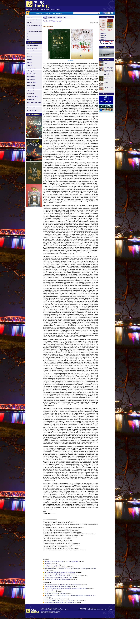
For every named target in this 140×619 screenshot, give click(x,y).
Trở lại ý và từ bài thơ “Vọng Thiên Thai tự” (55, 593)
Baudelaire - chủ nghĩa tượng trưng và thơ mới (56, 566)
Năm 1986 (103, 39)
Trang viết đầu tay (31, 82)
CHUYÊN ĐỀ (30, 93)
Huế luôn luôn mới (32, 20)
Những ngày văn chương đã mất (52, 565)
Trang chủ (29, 17)
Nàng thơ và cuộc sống (50, 591)
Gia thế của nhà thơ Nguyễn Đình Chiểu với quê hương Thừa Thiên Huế (62, 600)
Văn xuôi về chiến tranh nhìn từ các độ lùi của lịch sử (57, 579)
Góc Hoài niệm (31, 88)
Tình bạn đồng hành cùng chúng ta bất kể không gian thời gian (59, 602)
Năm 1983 (103, 33)
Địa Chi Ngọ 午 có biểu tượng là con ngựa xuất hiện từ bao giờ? (60, 572)
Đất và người (30, 71)
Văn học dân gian (31, 68)
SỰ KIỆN (29, 22)
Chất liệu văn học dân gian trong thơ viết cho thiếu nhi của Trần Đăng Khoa (63, 584)
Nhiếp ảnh (29, 65)
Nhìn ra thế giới (31, 76)
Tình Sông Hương (31, 107)
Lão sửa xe (106, 82)
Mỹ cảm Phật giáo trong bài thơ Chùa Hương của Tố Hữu (58, 577)
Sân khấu (29, 59)
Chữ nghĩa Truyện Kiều (50, 590)
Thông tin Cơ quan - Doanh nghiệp (34, 104)
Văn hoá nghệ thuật (32, 48)
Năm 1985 (103, 37)
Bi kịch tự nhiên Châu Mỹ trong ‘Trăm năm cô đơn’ (57, 574)
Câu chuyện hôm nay (32, 45)
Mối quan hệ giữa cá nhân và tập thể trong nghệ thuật (57, 586)
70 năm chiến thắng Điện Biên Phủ (34, 32)
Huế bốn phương (31, 73)
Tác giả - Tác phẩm (32, 110)
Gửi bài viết (47, 13)
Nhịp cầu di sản (31, 79)
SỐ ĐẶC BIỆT (30, 91)
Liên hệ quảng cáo (57, 13)
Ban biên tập (39, 13)
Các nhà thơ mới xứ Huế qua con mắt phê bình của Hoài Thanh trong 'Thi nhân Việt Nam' (66, 588)
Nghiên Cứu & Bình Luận (34, 42)
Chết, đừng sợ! (48, 563)
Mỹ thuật (29, 62)
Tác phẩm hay (30, 99)
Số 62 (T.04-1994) (102, 30)
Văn (28, 36)
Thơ (28, 39)
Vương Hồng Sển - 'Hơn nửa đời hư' (53, 599)
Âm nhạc (29, 56)
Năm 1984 (103, 35)
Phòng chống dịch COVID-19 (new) (34, 27)
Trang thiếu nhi (31, 85)
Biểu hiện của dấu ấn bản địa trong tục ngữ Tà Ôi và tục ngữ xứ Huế (61, 561)
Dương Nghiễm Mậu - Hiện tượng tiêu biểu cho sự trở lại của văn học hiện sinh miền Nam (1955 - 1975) (70, 595)
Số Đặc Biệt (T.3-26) (109, 30)
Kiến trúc (29, 53)
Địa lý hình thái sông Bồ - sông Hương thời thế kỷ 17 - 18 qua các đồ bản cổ (63, 575)
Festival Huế (30, 51)
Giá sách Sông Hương (32, 96)
